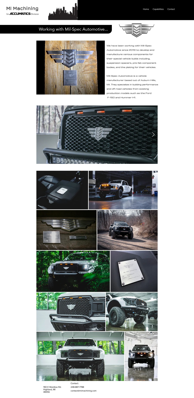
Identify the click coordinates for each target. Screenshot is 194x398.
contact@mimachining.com (84, 390)
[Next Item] (153, 134)
